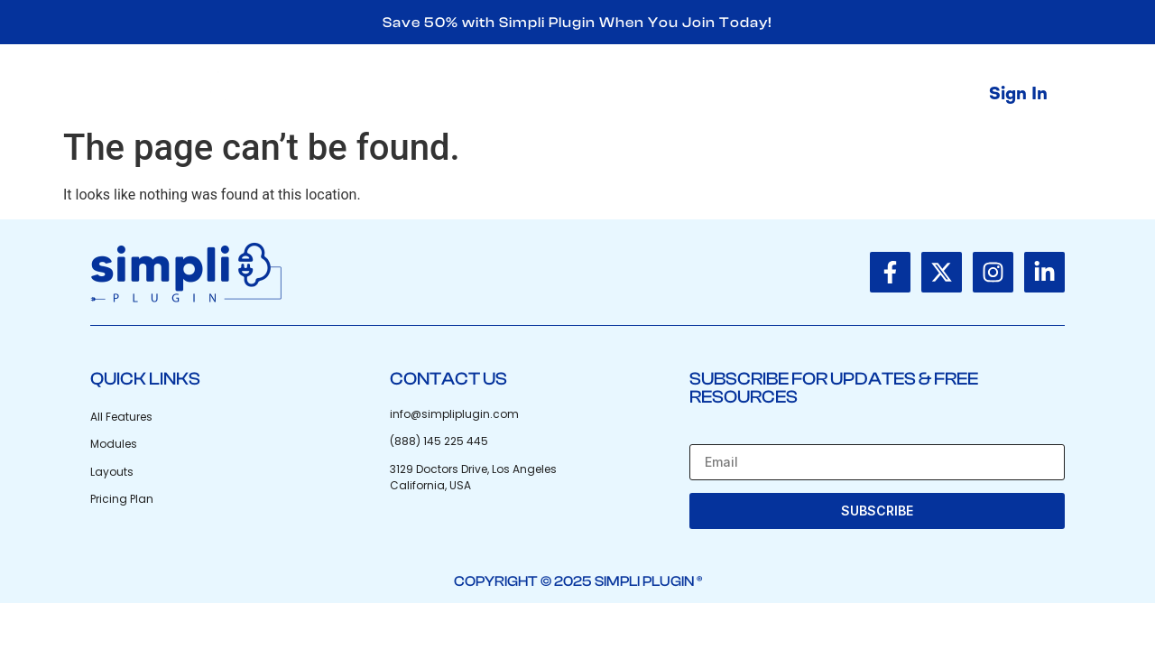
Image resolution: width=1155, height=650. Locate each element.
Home (586, 94)
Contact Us (879, 94)
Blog (780, 94)
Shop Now (686, 94)
